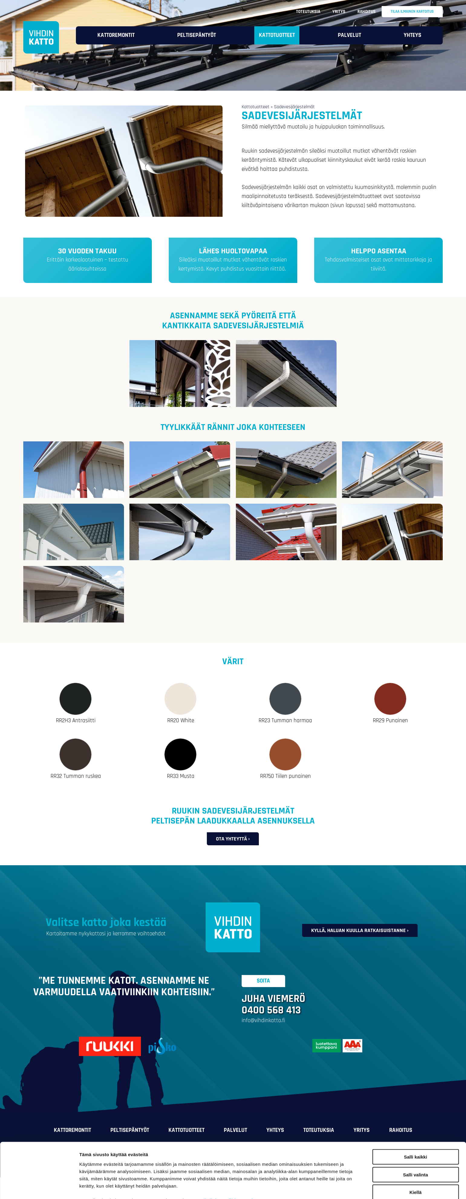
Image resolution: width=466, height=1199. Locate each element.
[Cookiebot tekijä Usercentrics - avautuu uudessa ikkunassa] (39, 1187)
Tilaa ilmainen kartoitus (412, 11)
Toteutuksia (308, 12)
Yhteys (412, 35)
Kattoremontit (116, 35)
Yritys (338, 12)
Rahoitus (366, 12)
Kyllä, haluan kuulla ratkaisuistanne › (360, 930)
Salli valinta (415, 1142)
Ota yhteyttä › (233, 838)
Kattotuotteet (277, 35)
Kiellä (415, 1159)
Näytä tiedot (323, 1187)
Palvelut (349, 35)
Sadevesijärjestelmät (294, 107)
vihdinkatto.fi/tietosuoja (228, 1167)
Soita (263, 981)
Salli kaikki (415, 1124)
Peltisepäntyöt (196, 35)
